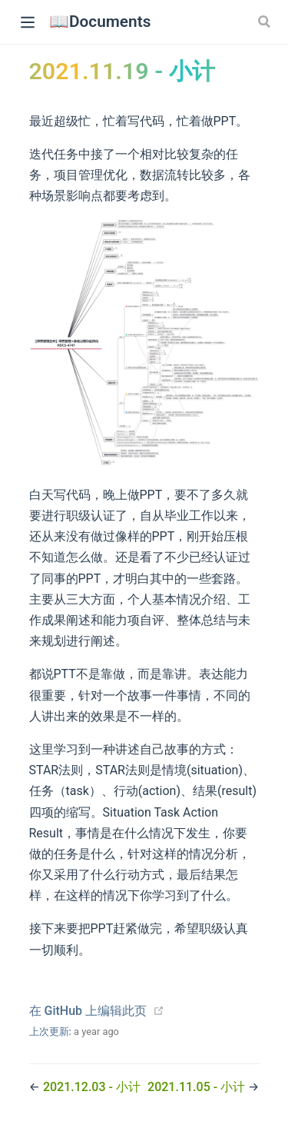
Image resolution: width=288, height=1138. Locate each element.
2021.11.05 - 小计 (197, 1087)
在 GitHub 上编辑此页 (88, 1010)
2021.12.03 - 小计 (92, 1087)
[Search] (266, 21)
